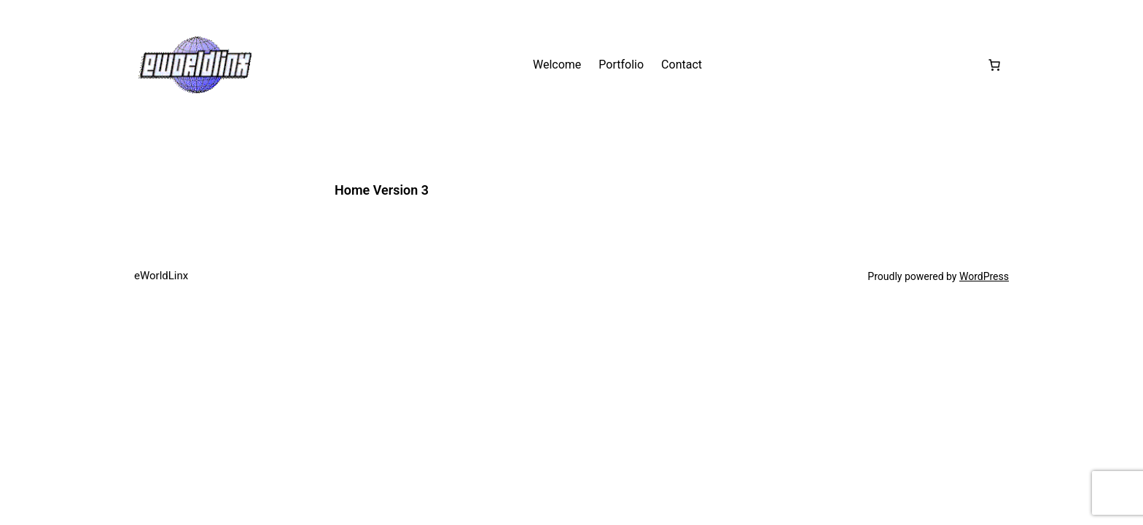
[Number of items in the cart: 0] (994, 64)
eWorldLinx (161, 275)
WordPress (984, 276)
